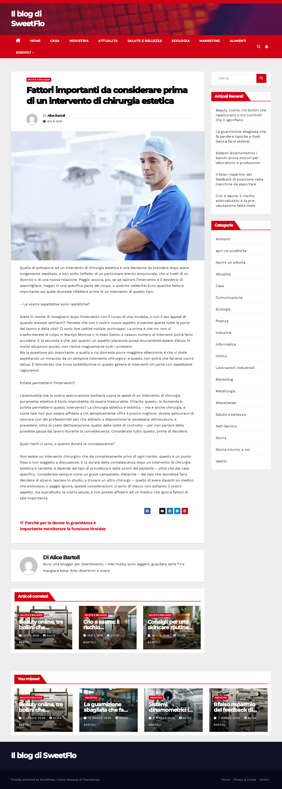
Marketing (209, 41)
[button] (258, 47)
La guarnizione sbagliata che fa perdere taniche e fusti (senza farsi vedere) (241, 136)
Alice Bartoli (56, 116)
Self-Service (226, 426)
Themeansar (90, 779)
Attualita (108, 41)
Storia (221, 438)
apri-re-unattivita (231, 251)
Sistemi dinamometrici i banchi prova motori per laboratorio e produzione (238, 158)
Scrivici (24, 52)
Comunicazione (229, 297)
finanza (222, 321)
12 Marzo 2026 (100, 717)
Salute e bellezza (145, 41)
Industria (79, 41)
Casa (55, 41)
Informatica (226, 344)
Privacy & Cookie (245, 779)
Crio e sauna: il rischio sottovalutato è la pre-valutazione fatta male (236, 201)
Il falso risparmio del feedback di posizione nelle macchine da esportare (239, 179)
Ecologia (181, 41)
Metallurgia (226, 391)
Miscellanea (226, 403)
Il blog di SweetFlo (43, 755)
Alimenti (238, 41)
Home (35, 41)
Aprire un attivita (231, 262)
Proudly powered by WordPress (33, 779)
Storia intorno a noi (233, 449)
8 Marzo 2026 (164, 717)
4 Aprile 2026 (34, 717)
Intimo (221, 356)
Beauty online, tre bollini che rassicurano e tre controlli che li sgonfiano (241, 115)
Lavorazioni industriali (235, 368)
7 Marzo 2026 (229, 717)
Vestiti (221, 461)
